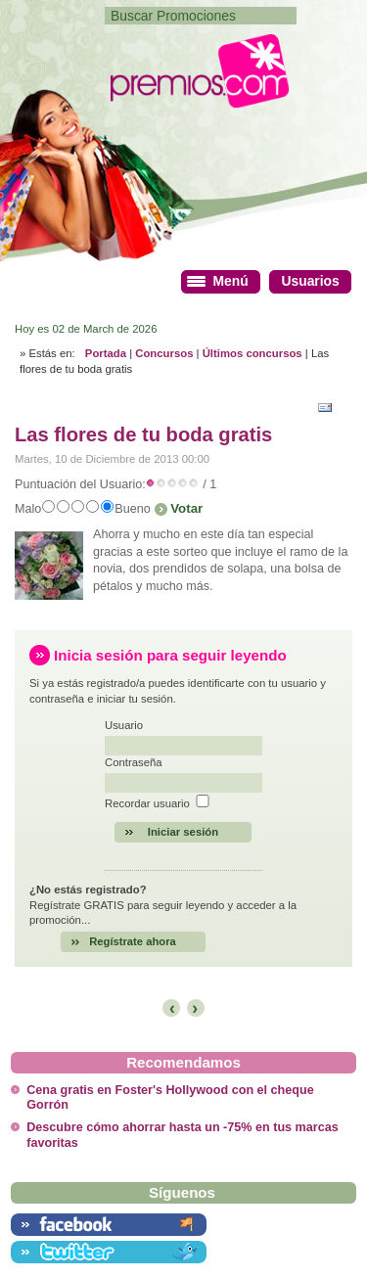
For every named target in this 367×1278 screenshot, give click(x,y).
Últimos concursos (252, 353)
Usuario (124, 725)
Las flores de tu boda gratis (143, 434)
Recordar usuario (147, 803)
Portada (105, 353)
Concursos (164, 353)
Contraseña (133, 762)
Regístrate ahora (132, 941)
